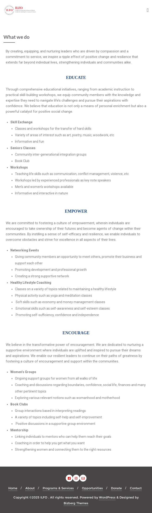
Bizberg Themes (76, 503)
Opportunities (92, 488)
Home (12, 488)
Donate (116, 488)
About (30, 488)
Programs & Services (58, 488)
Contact (136, 488)
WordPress (107, 497)
